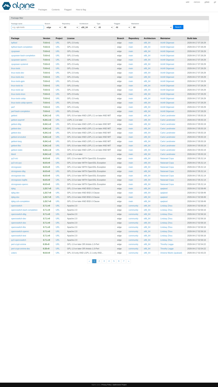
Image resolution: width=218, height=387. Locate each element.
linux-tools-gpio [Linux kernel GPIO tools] (18, 81)
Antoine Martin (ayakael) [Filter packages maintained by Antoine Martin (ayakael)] (171, 253)
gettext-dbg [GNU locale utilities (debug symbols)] (16, 124)
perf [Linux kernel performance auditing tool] (13, 107)
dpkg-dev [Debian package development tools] (15, 193)
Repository (66, 24)
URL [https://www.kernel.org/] (58, 43)
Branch (47, 24)
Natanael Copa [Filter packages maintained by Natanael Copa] (167, 158)
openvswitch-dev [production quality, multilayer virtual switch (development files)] (18, 219)
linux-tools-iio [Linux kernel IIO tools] (17, 86)
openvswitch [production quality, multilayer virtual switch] (16, 206)
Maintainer (135, 24)
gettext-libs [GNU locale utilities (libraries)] (16, 146)
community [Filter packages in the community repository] (133, 206)
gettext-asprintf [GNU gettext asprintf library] (17, 120)
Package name (16, 24)
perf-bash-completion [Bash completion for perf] (20, 111)
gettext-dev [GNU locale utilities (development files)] (16, 128)
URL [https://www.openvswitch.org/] (58, 206)
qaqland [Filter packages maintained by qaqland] (164, 188)
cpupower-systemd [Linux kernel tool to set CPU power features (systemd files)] (19, 64)
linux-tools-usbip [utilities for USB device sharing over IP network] (18, 98)
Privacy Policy (106, 385)
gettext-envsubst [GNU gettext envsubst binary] (18, 137)
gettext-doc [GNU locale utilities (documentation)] (16, 133)
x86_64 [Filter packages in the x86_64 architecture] (147, 43)
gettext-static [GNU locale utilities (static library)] (17, 150)
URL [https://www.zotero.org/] (58, 253)
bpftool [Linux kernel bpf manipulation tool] (14, 43)
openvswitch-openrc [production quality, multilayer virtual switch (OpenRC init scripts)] (20, 231)
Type (98, 24)
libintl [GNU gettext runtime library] (13, 154)
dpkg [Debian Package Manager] (13, 188)
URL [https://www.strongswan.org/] (58, 158)
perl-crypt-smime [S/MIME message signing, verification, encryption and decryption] (18, 244)
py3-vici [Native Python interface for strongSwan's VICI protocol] (14, 158)
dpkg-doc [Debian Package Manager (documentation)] (15, 197)
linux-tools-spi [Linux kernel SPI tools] (17, 90)
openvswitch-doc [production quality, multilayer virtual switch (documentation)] (18, 223)
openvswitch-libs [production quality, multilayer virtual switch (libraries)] (18, 227)
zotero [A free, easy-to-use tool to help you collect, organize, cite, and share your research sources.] (14, 253)
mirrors (197, 2)
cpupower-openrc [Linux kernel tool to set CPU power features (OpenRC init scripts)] (19, 60)
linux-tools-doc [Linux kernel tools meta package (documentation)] (17, 77)
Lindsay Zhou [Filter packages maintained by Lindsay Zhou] (166, 206)
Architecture (83, 24)
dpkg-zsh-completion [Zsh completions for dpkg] (20, 201)
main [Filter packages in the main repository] (131, 43)
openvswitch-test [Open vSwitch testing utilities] (18, 236)
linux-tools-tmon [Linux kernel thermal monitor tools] (18, 94)
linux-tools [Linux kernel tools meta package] (15, 68)
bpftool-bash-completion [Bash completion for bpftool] (22, 47)
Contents (56, 10)
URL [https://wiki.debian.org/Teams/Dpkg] (58, 188)
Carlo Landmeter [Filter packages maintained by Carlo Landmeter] (167, 115)
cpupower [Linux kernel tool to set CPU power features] (15, 51)
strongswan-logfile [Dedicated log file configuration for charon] (19, 180)
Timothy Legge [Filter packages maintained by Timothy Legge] (167, 244)
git (215, 2)
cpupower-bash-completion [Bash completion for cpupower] (23, 56)
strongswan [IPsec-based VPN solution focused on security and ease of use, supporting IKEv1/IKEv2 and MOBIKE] (16, 167)
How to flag (81, 10)
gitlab (207, 2)
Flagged (67, 10)
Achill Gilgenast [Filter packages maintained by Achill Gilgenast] (167, 43)
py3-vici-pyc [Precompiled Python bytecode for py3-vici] (16, 163)
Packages (42, 10)
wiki (187, 2)
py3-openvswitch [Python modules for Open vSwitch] (18, 240)
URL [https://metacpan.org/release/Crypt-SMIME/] (58, 244)
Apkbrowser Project (120, 385)
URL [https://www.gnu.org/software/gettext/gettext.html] (58, 115)
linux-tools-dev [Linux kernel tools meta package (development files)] (17, 73)
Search (178, 27)
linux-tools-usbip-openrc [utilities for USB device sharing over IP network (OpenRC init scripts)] (21, 103)
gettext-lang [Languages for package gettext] (16, 141)
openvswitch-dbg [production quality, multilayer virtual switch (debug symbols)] (18, 214)
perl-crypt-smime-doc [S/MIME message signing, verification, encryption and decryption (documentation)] (20, 249)
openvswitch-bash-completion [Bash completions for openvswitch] (24, 210)
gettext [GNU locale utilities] (14, 115)
